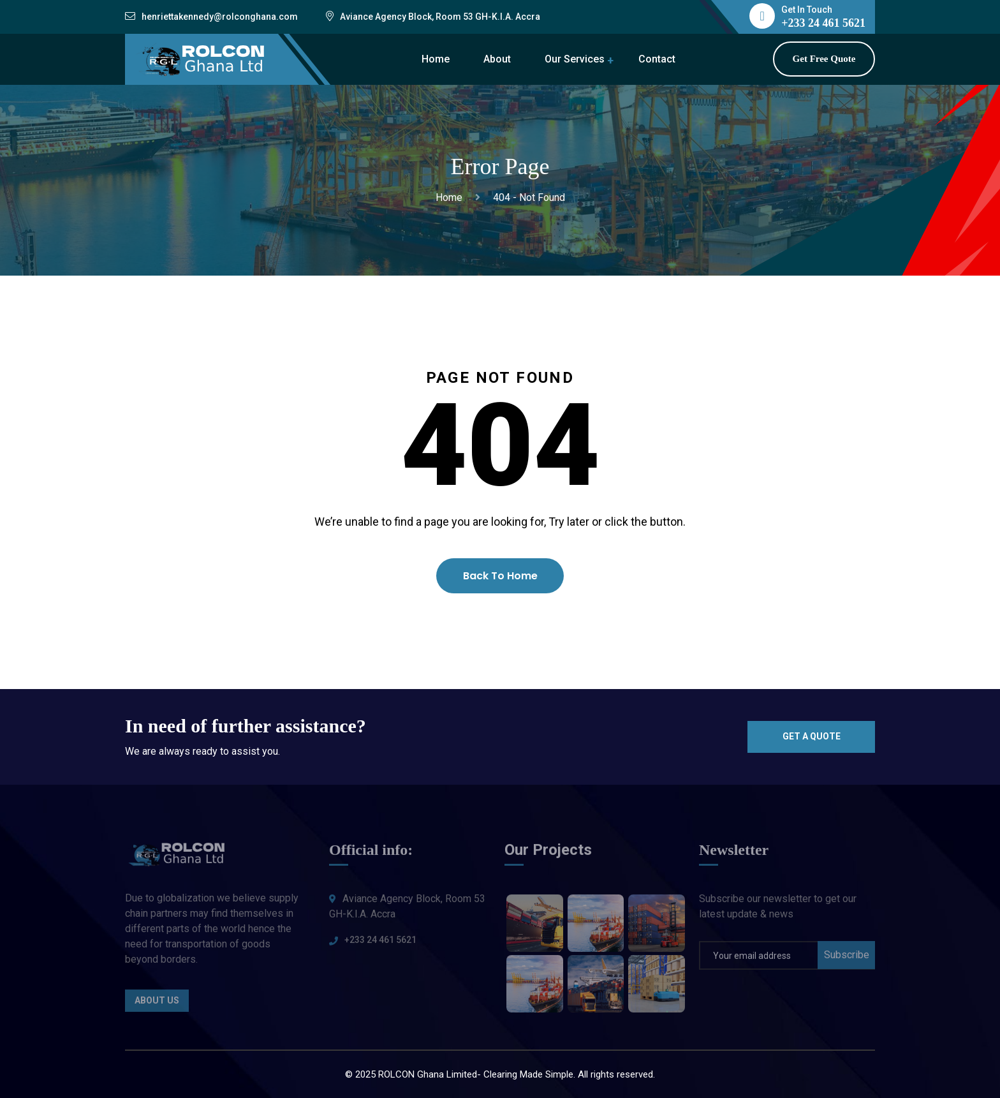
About (497, 59)
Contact (656, 59)
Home (436, 59)
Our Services (575, 59)
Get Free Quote (824, 59)
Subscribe (846, 960)
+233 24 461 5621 (380, 945)
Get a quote (812, 736)
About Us (157, 1007)
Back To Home (500, 575)
